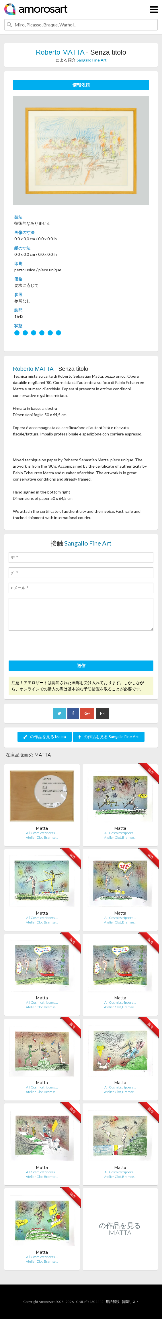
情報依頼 (81, 84)
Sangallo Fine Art (92, 59)
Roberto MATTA (60, 52)
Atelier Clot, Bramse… (42, 837)
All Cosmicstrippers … (42, 833)
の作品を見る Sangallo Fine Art (109, 736)
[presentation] (52, 646)
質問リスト (130, 1301)
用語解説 (113, 1301)
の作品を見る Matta (44, 736)
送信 (81, 665)
